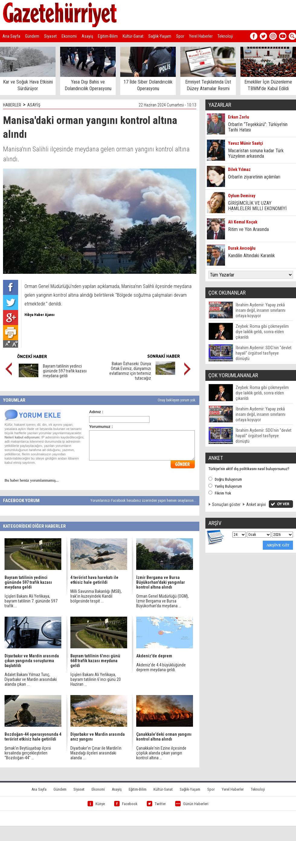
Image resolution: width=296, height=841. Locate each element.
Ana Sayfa (11, 36)
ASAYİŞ (33, 105)
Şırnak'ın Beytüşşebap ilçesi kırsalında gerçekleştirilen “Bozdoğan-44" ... (28, 753)
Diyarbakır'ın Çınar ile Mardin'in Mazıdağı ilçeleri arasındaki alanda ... (95, 753)
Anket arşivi (256, 504)
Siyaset (50, 36)
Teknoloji (225, 36)
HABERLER (12, 105)
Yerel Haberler (201, 36)
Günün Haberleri (191, 803)
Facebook (125, 803)
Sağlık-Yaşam (159, 36)
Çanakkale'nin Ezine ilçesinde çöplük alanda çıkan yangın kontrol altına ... (161, 753)
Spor (180, 36)
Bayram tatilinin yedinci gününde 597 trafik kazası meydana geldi (65, 371)
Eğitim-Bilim (108, 36)
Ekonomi (69, 36)
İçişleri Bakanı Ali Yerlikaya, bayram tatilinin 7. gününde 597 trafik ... (31, 601)
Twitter (156, 803)
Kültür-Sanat (133, 36)
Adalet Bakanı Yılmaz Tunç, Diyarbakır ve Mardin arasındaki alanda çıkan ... (31, 679)
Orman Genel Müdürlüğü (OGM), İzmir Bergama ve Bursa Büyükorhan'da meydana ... (162, 601)
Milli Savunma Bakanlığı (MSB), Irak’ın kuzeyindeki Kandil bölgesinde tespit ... (96, 596)
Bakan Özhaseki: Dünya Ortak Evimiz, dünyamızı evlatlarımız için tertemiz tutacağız (130, 371)
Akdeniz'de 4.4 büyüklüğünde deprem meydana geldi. (161, 667)
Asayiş (87, 36)
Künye (96, 803)
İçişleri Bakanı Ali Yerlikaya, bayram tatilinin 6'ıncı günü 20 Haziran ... (95, 679)
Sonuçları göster (226, 504)
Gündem (32, 36)
